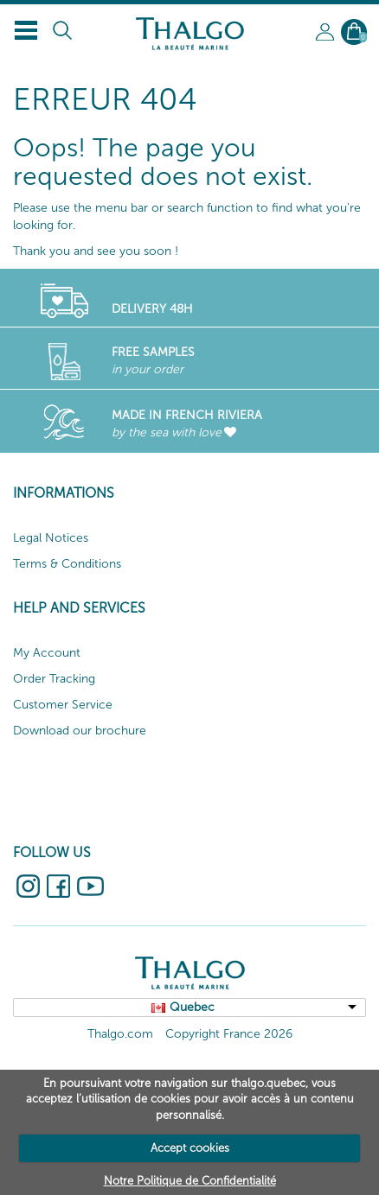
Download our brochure (79, 730)
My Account (46, 652)
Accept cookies (190, 1147)
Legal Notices (50, 538)
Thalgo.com (120, 1034)
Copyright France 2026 (228, 1034)
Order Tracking (54, 678)
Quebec (192, 1007)
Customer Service (62, 704)
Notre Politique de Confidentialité (190, 1180)
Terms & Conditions (67, 563)
